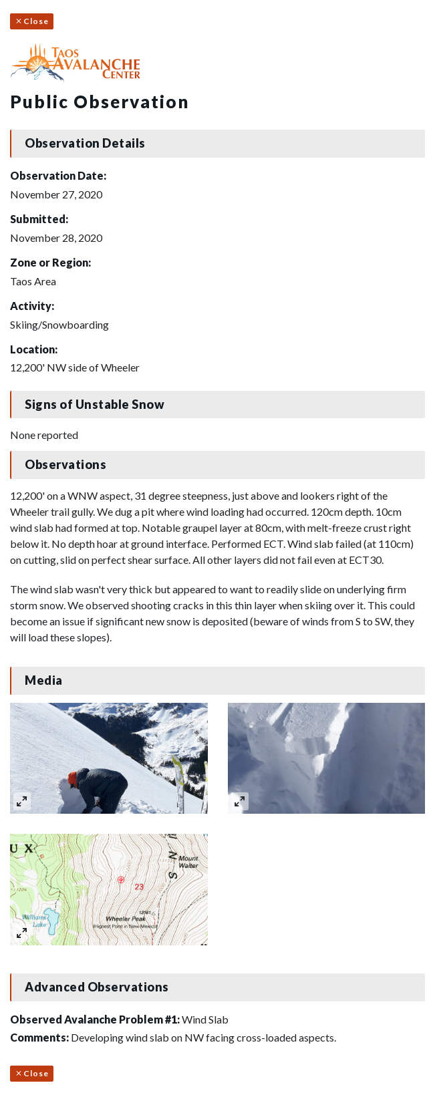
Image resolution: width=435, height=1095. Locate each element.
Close (32, 21)
